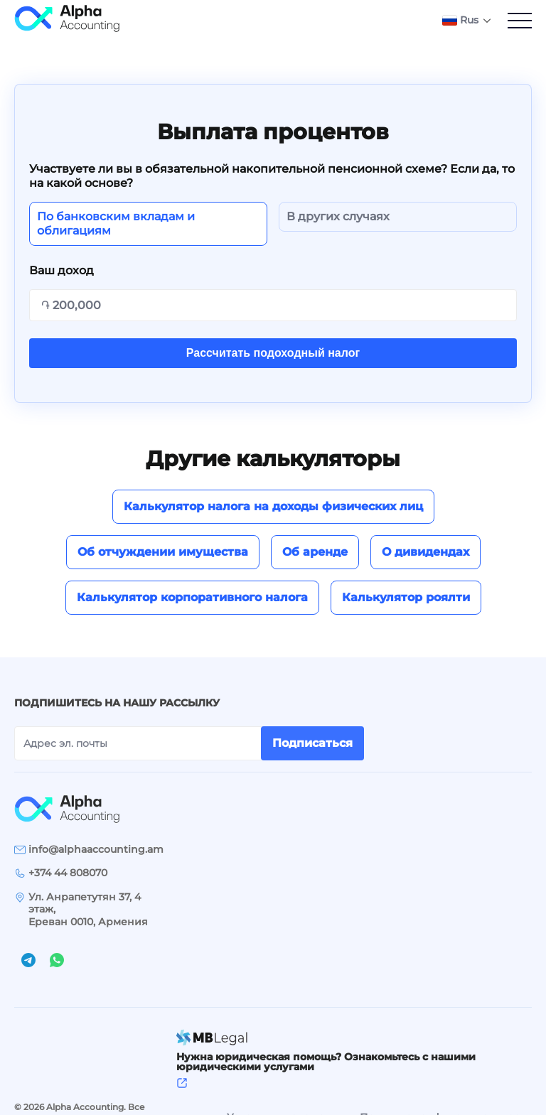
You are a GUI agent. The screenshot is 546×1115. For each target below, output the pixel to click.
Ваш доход (61, 270)
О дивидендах (425, 552)
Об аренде (315, 552)
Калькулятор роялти (406, 597)
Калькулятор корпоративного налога (192, 597)
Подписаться (312, 743)
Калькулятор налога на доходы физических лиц (273, 506)
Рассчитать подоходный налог (273, 353)
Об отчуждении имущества (162, 552)
